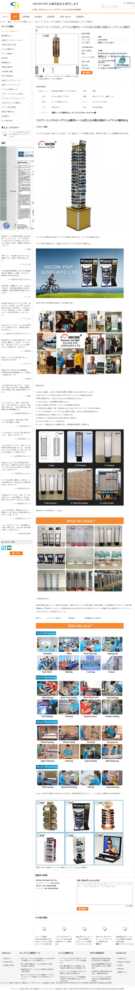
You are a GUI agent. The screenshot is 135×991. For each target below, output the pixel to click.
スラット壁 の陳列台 (8, 107)
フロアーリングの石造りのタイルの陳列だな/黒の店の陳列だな (73, 972)
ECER (109, 983)
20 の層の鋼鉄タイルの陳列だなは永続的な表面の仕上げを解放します (73, 967)
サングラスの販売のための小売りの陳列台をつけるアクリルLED (19, 134)
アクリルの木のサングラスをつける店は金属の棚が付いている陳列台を (63, 940)
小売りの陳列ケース (48, 867)
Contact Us (122, 958)
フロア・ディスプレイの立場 (12, 94)
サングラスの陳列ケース (23, 22)
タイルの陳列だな (7, 49)
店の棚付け (5, 116)
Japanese (130, 3)
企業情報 (26, 17)
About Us (7, 958)
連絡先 (88, 73)
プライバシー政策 (6, 983)
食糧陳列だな (6, 63)
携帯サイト (122, 972)
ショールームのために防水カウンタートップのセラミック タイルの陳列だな (73, 961)
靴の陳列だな (6, 36)
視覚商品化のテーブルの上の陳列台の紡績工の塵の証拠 (124, 939)
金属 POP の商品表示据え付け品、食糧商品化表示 (102, 972)
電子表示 (4, 58)
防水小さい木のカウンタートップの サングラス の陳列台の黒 (104, 939)
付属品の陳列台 (7, 67)
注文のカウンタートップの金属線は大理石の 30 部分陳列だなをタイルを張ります (73, 979)
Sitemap (121, 969)
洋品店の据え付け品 (8, 45)
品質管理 (51, 17)
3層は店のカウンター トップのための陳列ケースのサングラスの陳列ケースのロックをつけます (84, 941)
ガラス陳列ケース (62, 867)
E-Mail (120, 965)
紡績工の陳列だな (7, 112)
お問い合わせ (65, 17)
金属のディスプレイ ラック (11, 80)
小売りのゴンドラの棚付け (11, 103)
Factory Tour (8, 962)
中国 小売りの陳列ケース (34, 989)
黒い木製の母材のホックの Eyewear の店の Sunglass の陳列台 (37, 965)
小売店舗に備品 (7, 71)
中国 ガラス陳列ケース (22, 983)
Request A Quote (124, 962)
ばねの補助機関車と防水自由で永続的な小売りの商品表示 (101, 966)
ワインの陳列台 (7, 54)
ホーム (5, 17)
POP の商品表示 (7, 76)
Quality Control (9, 965)
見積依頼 (80, 17)
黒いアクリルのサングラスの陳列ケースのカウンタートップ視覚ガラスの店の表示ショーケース (37, 977)
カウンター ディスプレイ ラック (13, 98)
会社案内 (38, 17)
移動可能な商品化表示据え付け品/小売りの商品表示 (101, 959)
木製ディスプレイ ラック (10, 85)
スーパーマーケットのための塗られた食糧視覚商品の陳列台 (101, 979)
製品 (15, 17)
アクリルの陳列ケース (9, 89)
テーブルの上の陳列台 (79, 867)
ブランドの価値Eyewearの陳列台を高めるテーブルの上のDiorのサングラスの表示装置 (44, 941)
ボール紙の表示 (7, 121)
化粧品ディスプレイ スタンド (12, 40)
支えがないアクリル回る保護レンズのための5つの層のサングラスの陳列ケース (38, 959)
